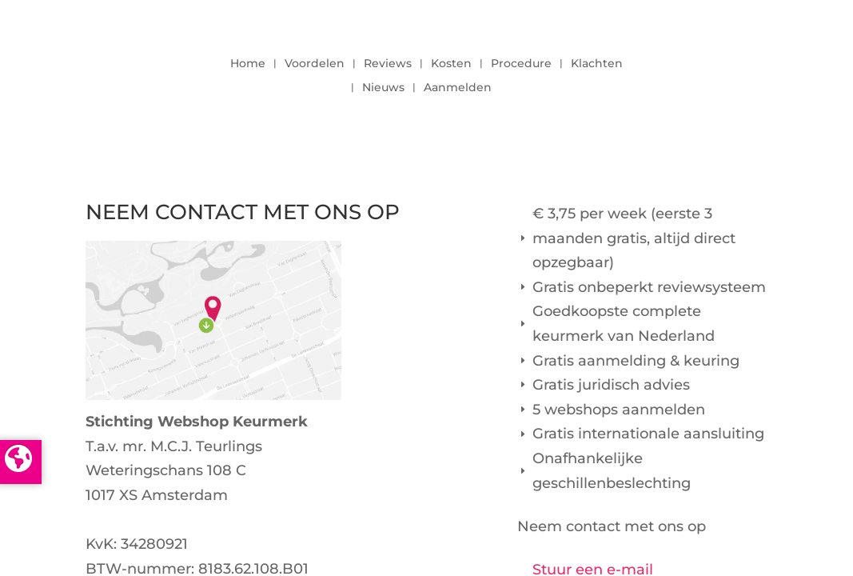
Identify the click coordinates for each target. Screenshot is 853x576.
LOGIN (723, 71)
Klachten (597, 64)
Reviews (388, 64)
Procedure (521, 64)
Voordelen (315, 64)
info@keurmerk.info (157, 520)
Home (247, 64)
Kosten (451, 64)
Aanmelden (458, 88)
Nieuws (383, 88)
